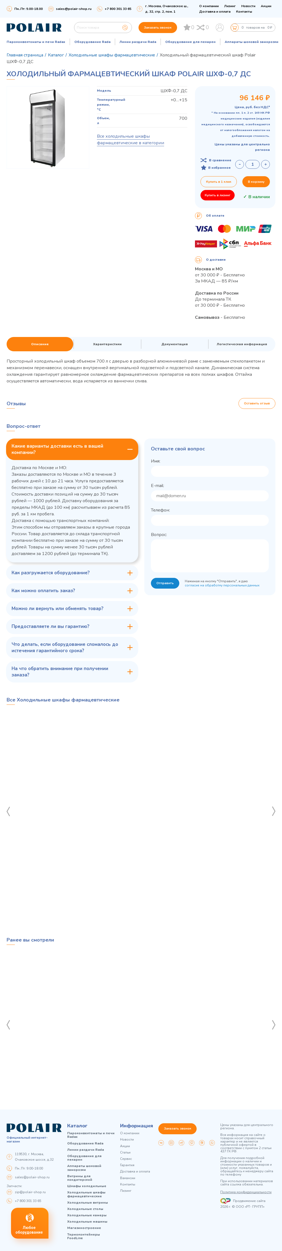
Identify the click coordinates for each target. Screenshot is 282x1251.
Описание (40, 344)
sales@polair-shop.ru (73, 9)
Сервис (126, 1159)
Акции (266, 6)
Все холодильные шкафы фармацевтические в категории (130, 139)
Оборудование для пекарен (190, 42)
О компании (209, 6)
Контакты (244, 11)
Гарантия (127, 1165)
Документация (174, 344)
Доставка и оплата (215, 11)
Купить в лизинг (218, 195)
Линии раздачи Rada (138, 42)
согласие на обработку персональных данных (222, 585)
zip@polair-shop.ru (30, 1192)
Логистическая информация (242, 344)
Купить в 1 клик (218, 182)
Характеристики (107, 344)
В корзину (256, 182)
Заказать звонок (158, 27)
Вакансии (127, 1178)
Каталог (77, 1126)
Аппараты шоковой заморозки (251, 42)
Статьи (125, 1152)
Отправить (165, 583)
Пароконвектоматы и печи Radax (36, 42)
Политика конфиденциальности (246, 1192)
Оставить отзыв (257, 403)
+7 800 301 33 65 (28, 1201)
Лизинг (230, 6)
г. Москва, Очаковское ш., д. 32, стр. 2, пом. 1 (166, 9)
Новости (248, 6)
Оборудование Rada (92, 42)
